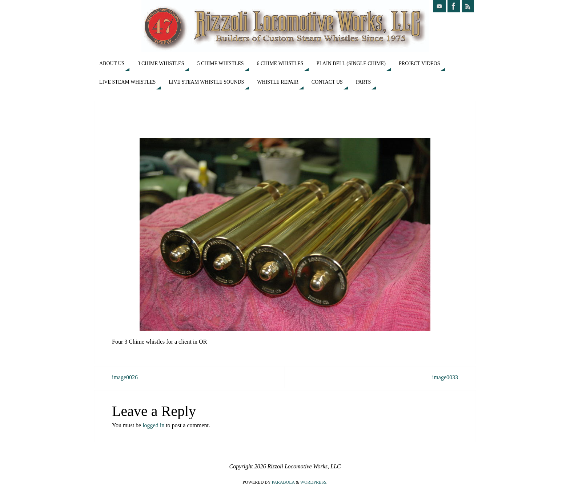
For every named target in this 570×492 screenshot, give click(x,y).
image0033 (445, 377)
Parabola (283, 482)
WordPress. (314, 482)
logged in (153, 425)
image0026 (125, 377)
